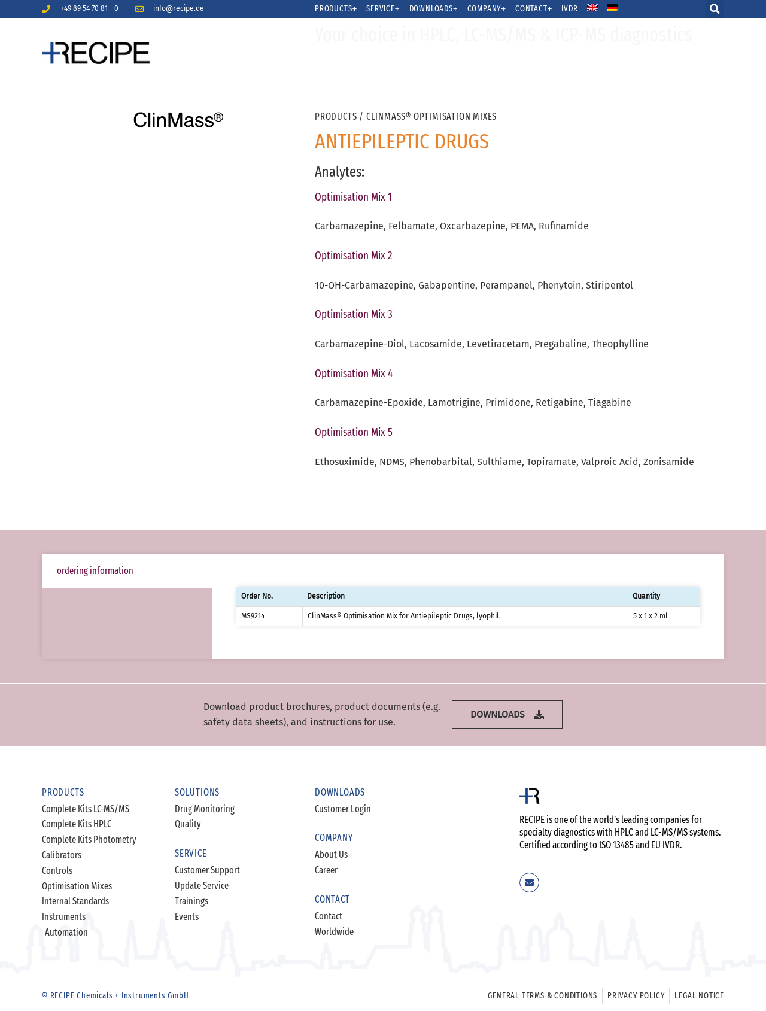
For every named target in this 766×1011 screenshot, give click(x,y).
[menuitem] (600, 9)
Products (336, 9)
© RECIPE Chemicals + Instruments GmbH (115, 996)
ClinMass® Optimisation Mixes (431, 116)
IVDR (569, 9)
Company (486, 9)
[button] (715, 9)
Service (383, 9)
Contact (533, 9)
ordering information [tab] (95, 570)
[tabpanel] (468, 606)
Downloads (433, 9)
